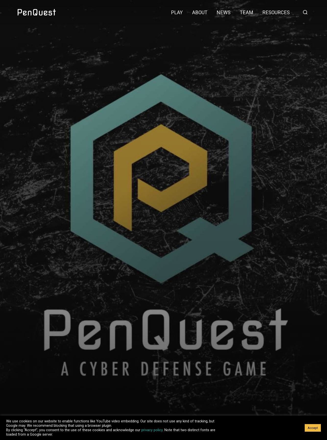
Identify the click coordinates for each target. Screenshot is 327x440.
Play (177, 12)
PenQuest (36, 12)
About (199, 12)
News (223, 12)
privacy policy (152, 430)
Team (246, 12)
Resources (276, 12)
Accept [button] (313, 428)
